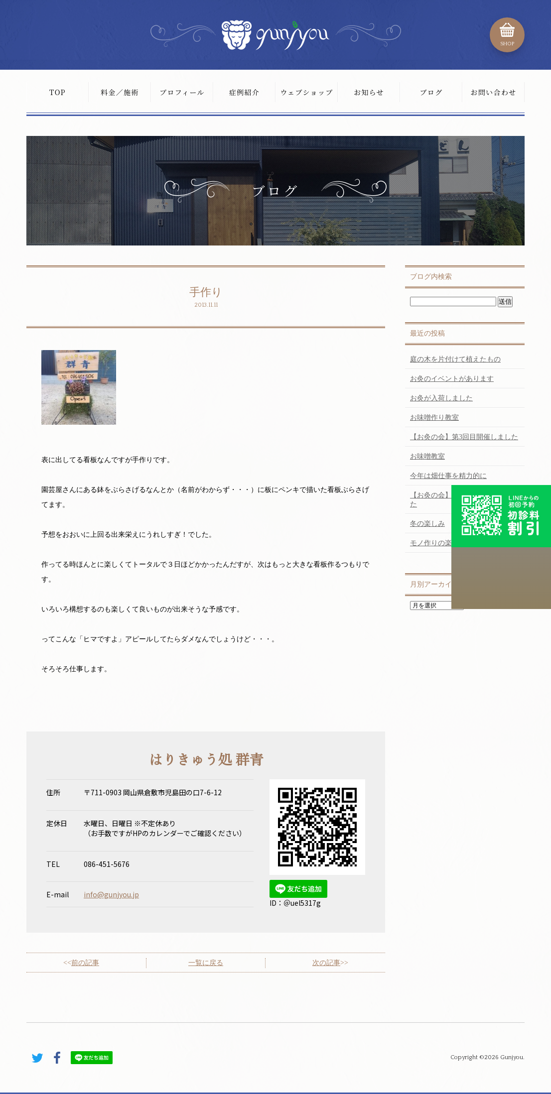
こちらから (501, 578)
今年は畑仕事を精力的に (448, 476)
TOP (57, 92)
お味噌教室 (427, 456)
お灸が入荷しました (441, 398)
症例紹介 (244, 92)
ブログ (430, 92)
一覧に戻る (205, 963)
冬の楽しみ (427, 523)
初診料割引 (501, 516)
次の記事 (326, 963)
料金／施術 (120, 92)
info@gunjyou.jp (111, 894)
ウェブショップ (306, 92)
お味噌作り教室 (434, 417)
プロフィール (182, 92)
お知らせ (369, 92)
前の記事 (85, 963)
